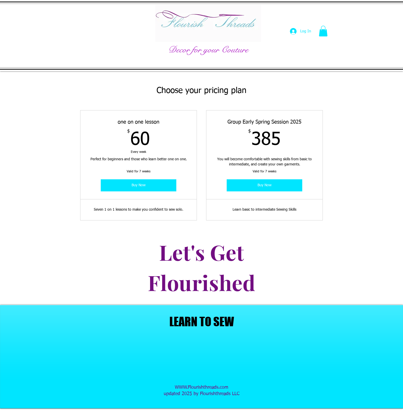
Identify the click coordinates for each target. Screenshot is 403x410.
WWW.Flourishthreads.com (201, 387)
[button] (323, 31)
